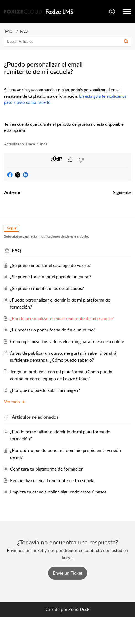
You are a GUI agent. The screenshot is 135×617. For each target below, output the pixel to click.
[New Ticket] (67, 573)
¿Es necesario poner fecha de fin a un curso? (52, 330)
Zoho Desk (78, 609)
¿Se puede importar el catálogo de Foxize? (50, 265)
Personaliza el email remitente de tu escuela (52, 480)
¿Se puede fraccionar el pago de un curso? (50, 277)
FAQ (8, 31)
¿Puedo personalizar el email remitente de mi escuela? (62, 318)
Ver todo (14, 401)
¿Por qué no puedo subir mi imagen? (45, 390)
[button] (112, 11)
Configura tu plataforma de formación (47, 469)
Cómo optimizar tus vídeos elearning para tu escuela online (67, 341)
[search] (67, 41)
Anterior (12, 192)
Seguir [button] (11, 228)
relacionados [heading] (35, 417)
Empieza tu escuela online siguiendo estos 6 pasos (58, 492)
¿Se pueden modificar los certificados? (47, 288)
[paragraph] (67, 110)
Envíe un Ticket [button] (67, 573)
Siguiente (122, 192)
